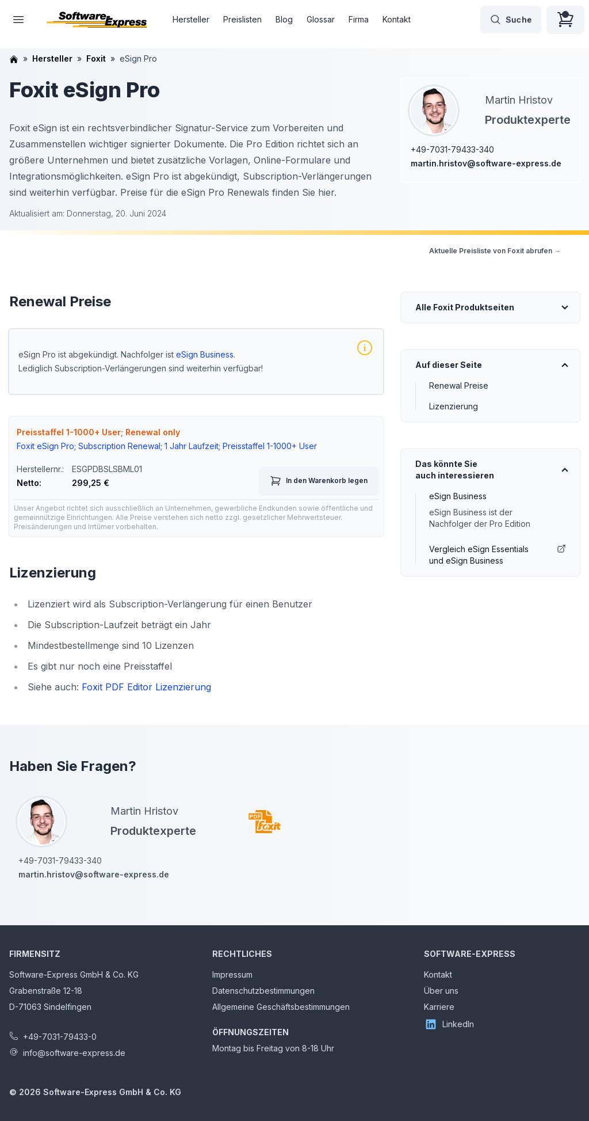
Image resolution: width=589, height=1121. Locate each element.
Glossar (321, 19)
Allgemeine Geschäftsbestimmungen (281, 1007)
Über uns (441, 990)
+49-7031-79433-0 (60, 1037)
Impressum (232, 974)
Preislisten (242, 19)
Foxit (96, 58)
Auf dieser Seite (448, 365)
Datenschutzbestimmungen (263, 990)
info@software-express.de (74, 1053)
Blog (284, 19)
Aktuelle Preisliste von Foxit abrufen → (495, 250)
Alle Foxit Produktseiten (464, 307)
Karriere (439, 1007)
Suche (510, 19)
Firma (359, 19)
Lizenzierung (453, 406)
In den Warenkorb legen (319, 481)
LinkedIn (449, 1024)
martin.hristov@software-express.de (486, 163)
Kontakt (397, 19)
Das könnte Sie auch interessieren (454, 469)
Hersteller (191, 19)
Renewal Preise (458, 385)
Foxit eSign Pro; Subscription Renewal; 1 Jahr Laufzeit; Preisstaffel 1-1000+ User (167, 446)
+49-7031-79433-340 (452, 149)
